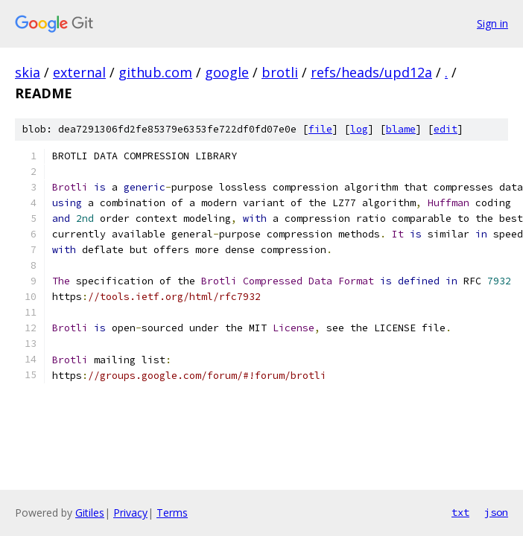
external (79, 72)
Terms (172, 512)
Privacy (130, 512)
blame (401, 129)
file (320, 129)
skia (27, 72)
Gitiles (89, 512)
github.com (155, 72)
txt (460, 512)
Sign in (492, 23)
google (227, 72)
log (359, 129)
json (496, 512)
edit (445, 129)
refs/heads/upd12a (371, 72)
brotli (280, 72)
